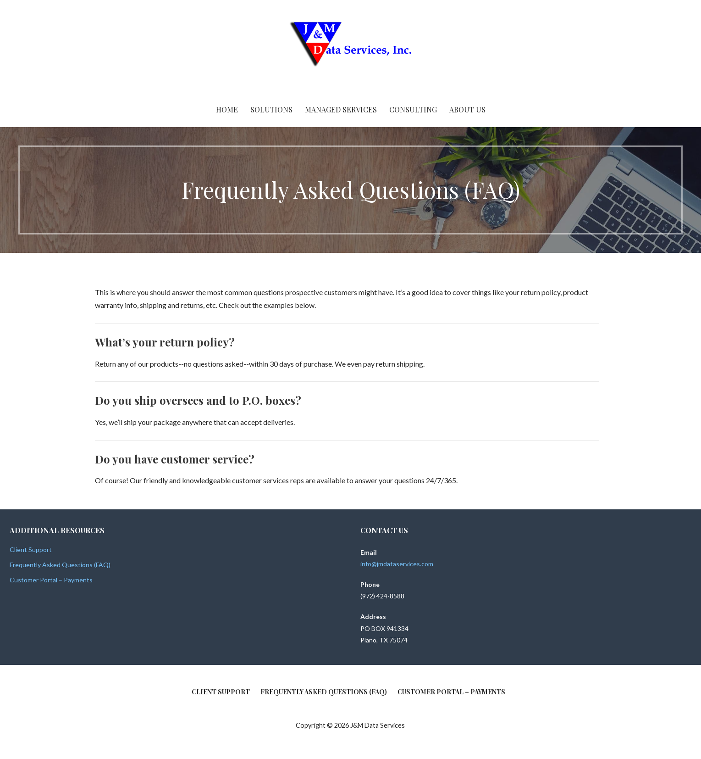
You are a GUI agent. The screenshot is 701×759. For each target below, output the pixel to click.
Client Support (31, 549)
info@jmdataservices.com (396, 564)
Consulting (413, 109)
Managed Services (341, 109)
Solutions (271, 109)
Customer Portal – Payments (51, 580)
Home (227, 109)
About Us (467, 109)
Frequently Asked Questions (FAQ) (60, 565)
